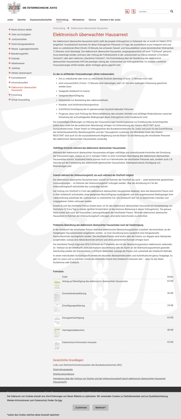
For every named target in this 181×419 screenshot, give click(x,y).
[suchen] (153, 11)
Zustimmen (81, 407)
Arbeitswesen (18, 63)
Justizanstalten (19, 39)
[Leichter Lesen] (128, 11)
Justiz (10, 19)
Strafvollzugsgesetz (63, 369)
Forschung (16, 95)
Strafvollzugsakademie (22, 44)
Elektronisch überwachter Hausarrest (23, 88)
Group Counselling (20, 99)
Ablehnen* (100, 407)
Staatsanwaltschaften (41, 19)
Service (92, 19)
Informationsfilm (19, 82)
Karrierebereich (18, 77)
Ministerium (78, 19)
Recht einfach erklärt (21, 29)
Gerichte (21, 19)
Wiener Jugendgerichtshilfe (24, 49)
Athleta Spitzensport (21, 73)
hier (60, 400)
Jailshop (15, 68)
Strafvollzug (62, 19)
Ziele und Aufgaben (21, 34)
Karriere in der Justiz (110, 19)
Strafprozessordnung (63, 374)
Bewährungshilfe (19, 53)
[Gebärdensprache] (135, 11)
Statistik (15, 58)
